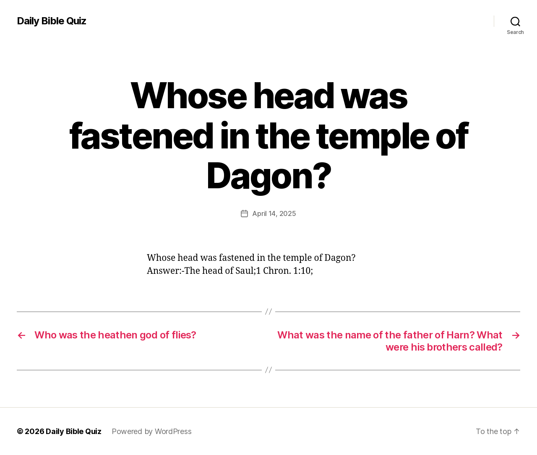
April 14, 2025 (274, 213)
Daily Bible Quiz (51, 21)
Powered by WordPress (152, 431)
